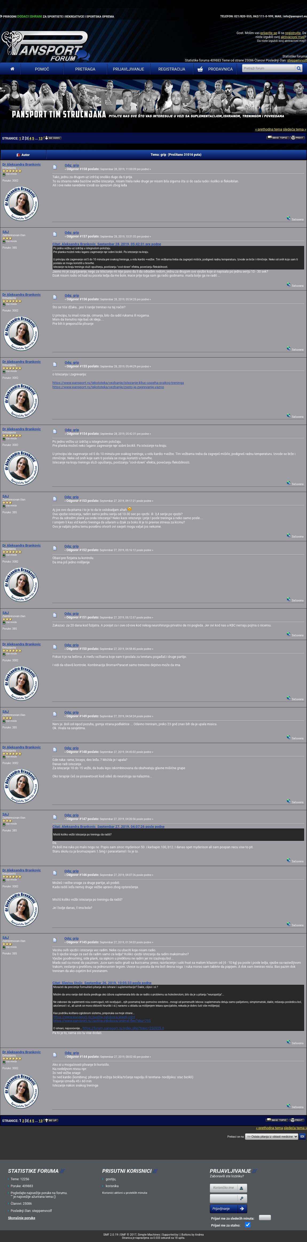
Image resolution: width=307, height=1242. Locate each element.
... (36, 138)
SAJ (5, 232)
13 (40, 138)
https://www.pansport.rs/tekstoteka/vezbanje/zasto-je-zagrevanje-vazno (108, 387)
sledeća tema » (294, 129)
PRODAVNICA (214, 69)
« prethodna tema (268, 129)
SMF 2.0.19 (110, 1234)
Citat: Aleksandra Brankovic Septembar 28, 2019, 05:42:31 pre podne (106, 244)
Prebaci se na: (236, 1136)
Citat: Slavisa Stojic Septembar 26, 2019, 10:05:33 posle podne (101, 983)
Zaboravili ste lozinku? (227, 1176)
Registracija (171, 69)
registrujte (293, 33)
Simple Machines (149, 1234)
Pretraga (85, 69)
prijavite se (268, 33)
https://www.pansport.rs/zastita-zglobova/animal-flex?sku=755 (102, 1021)
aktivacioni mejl (293, 37)
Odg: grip (72, 165)
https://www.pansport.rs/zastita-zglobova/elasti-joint (94, 1017)
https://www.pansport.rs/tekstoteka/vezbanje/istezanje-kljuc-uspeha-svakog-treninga (118, 383)
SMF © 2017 (128, 1234)
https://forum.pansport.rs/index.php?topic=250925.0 (123, 1028)
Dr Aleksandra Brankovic (21, 164)
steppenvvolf (297, 60)
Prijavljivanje (128, 69)
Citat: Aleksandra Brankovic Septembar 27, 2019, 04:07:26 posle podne (108, 827)
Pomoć (42, 69)
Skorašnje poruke (21, 1218)
